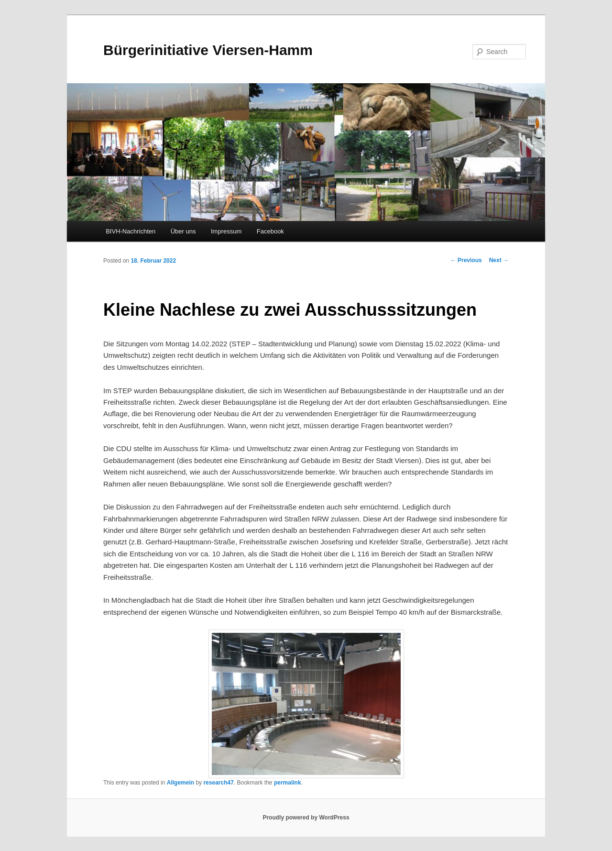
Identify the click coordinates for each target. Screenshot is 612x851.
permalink (287, 782)
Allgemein (180, 782)
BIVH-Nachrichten (130, 231)
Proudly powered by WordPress (305, 817)
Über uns (183, 231)
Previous (466, 260)
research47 (218, 782)
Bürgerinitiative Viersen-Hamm (208, 50)
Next (499, 260)
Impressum (226, 231)
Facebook (270, 231)
